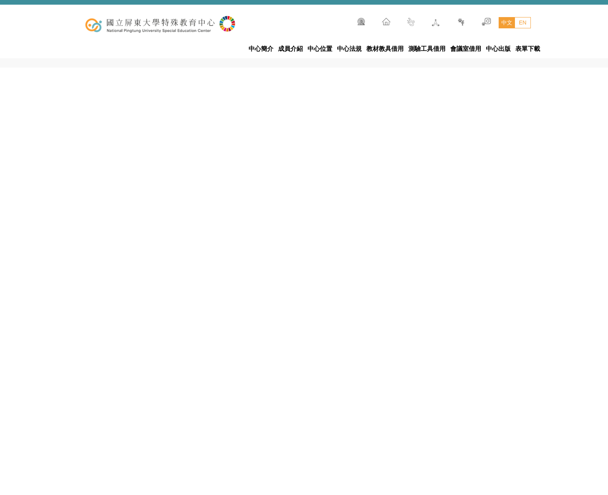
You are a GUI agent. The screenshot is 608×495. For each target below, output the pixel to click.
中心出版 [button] (498, 48)
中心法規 (349, 48)
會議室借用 (465, 48)
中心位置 (319, 48)
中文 (506, 22)
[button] (526, 334)
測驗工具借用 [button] (427, 48)
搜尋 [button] (543, 14)
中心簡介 (261, 48)
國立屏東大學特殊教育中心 (304, 459)
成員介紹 (290, 48)
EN (522, 22)
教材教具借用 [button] (385, 48)
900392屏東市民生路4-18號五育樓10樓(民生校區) (359, 477)
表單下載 (527, 48)
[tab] (462, 244)
